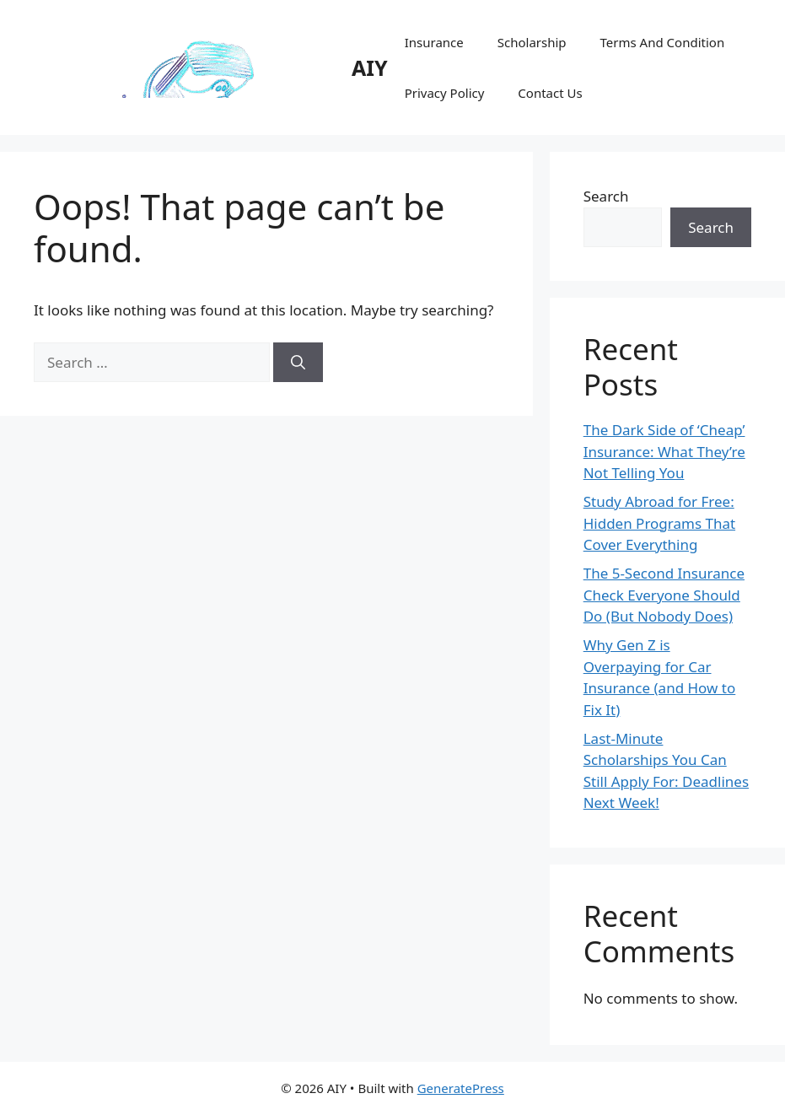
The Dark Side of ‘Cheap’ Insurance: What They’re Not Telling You (664, 451)
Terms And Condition (662, 42)
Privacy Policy (445, 92)
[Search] (298, 362)
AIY (370, 67)
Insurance (434, 42)
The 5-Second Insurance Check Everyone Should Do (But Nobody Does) (664, 594)
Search (606, 196)
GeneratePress (460, 1088)
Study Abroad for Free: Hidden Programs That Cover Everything (659, 523)
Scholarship (532, 42)
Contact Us (550, 92)
